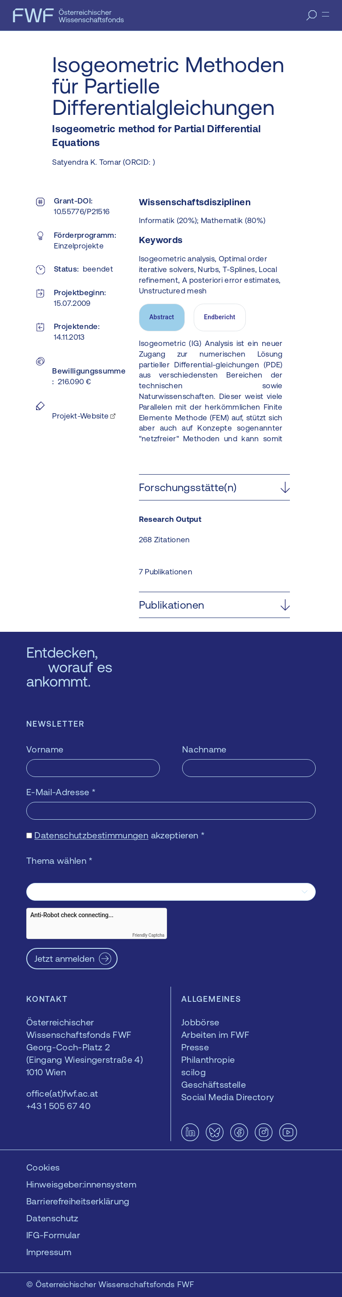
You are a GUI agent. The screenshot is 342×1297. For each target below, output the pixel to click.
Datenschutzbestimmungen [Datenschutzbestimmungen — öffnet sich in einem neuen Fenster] (91, 835)
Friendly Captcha (148, 935)
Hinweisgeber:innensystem (81, 1184)
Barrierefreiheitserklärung (78, 1201)
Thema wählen (59, 860)
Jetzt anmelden (64, 958)
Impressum (48, 1252)
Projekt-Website (80, 415)
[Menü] (325, 14)
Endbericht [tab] (220, 317)
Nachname (204, 749)
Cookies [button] (43, 1167)
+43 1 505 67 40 (58, 1106)
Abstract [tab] (161, 317)
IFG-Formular (53, 1235)
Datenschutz (52, 1218)
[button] (214, 487)
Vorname (44, 749)
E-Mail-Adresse (61, 792)
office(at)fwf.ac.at (62, 1093)
